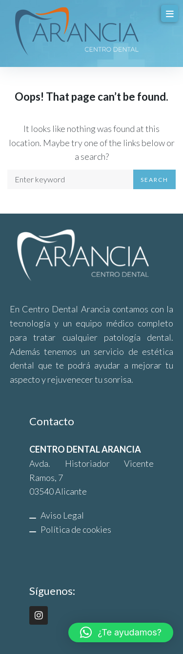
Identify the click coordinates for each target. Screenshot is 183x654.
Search (154, 179)
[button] (120, 632)
